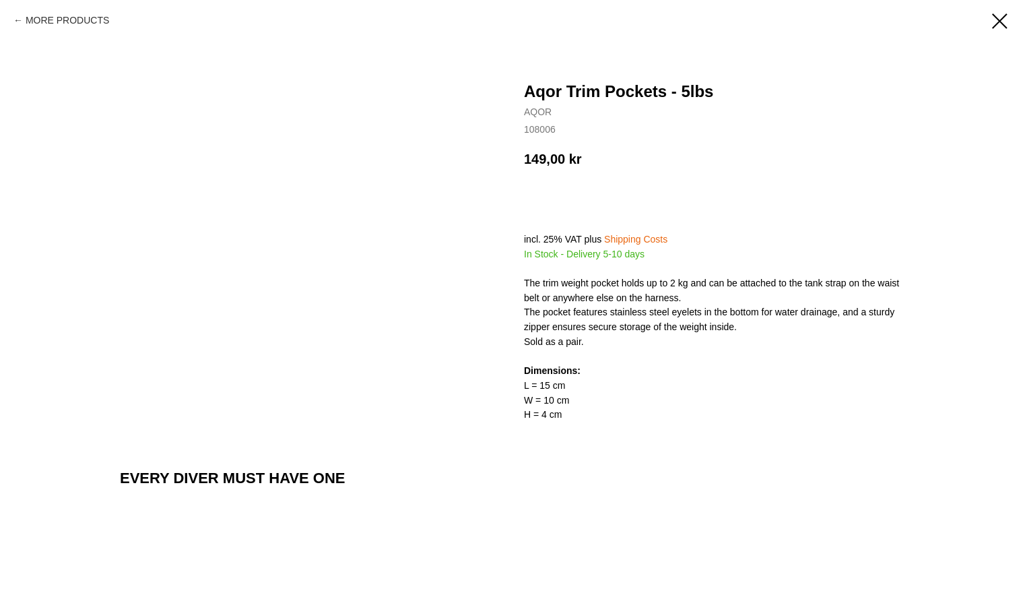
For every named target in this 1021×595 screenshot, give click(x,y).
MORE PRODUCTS (67, 20)
